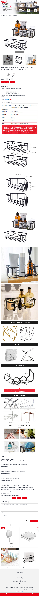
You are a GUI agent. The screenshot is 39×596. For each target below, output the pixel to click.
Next (19, 498)
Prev (14, 498)
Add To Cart (5, 82)
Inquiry (12, 82)
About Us (21, 587)
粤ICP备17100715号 (27, 589)
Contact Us (26, 587)
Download (31, 587)
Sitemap (33, 589)
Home (4, 15)
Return (24, 498)
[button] (37, 60)
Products (11, 587)
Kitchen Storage (14, 15)
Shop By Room (8, 15)
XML (36, 589)
